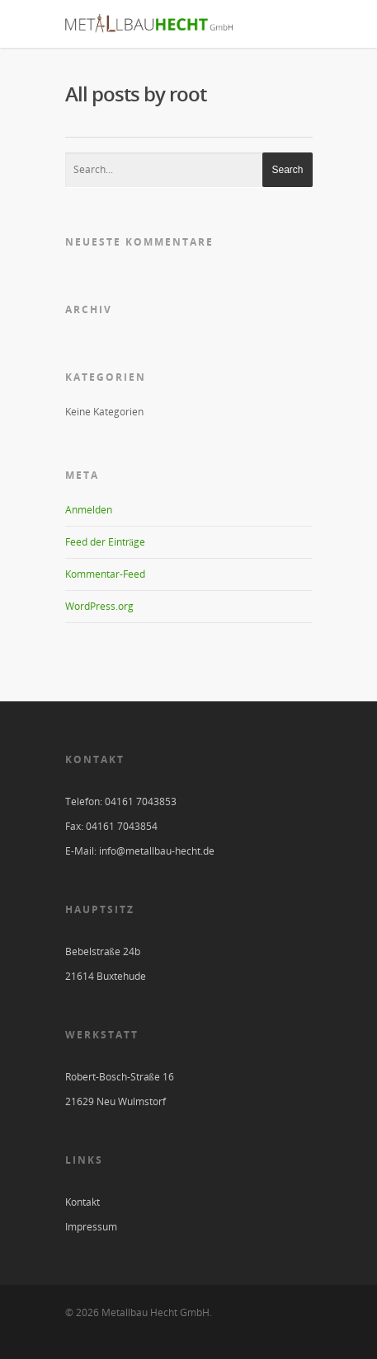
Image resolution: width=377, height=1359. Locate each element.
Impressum (91, 1227)
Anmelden (88, 510)
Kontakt (82, 1202)
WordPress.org (99, 606)
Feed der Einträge (105, 542)
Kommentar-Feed (105, 574)
